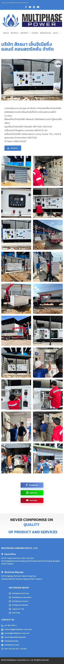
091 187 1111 (25, 3)
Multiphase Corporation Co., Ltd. (20, 660)
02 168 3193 (11, 3)
